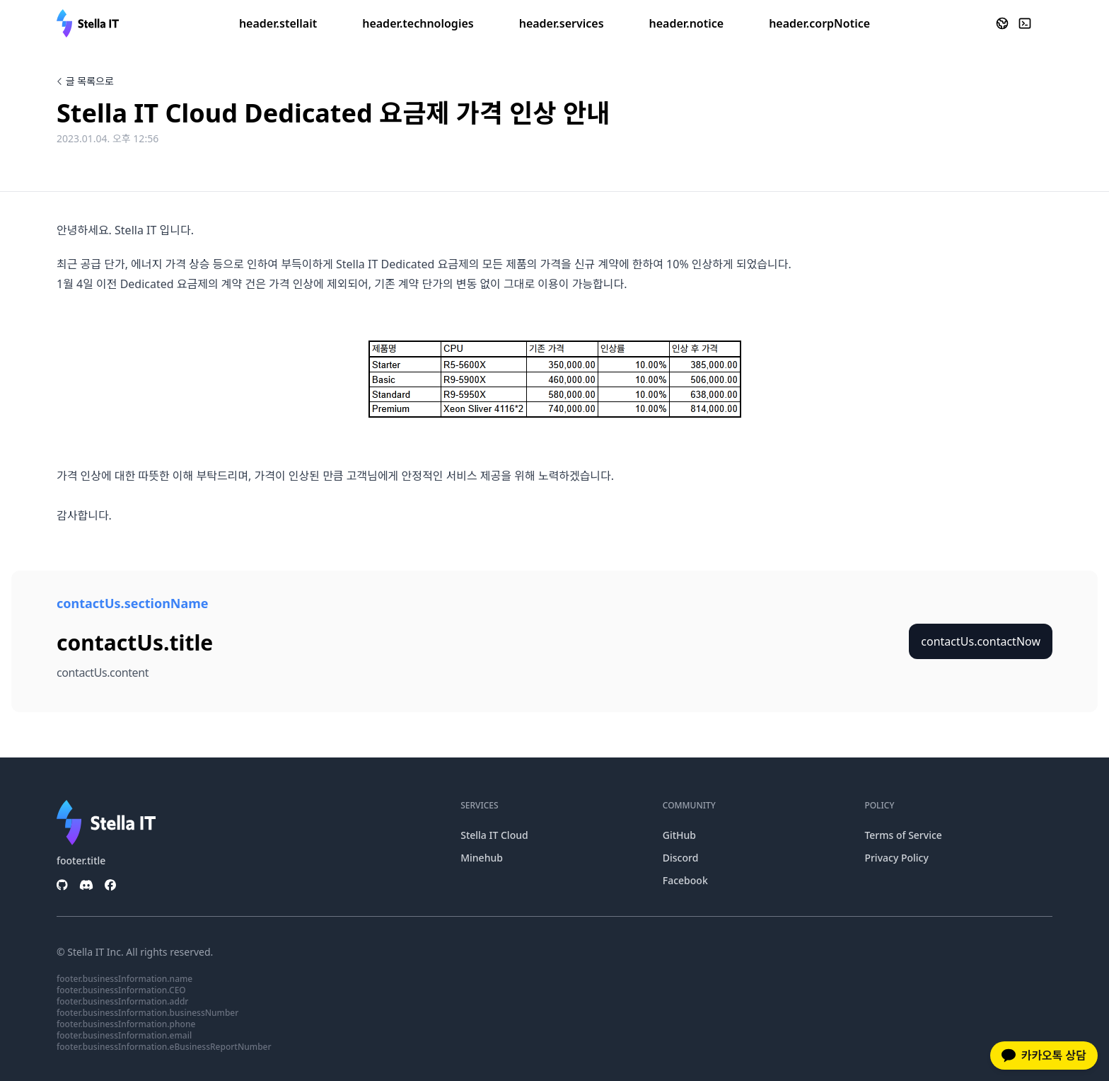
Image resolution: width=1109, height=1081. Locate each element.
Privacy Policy (896, 857)
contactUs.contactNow (980, 641)
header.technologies (417, 23)
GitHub (679, 835)
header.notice (686, 23)
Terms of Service (902, 835)
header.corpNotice (819, 23)
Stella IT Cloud (494, 835)
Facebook (685, 880)
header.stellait (278, 23)
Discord (681, 857)
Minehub (481, 857)
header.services (561, 23)
